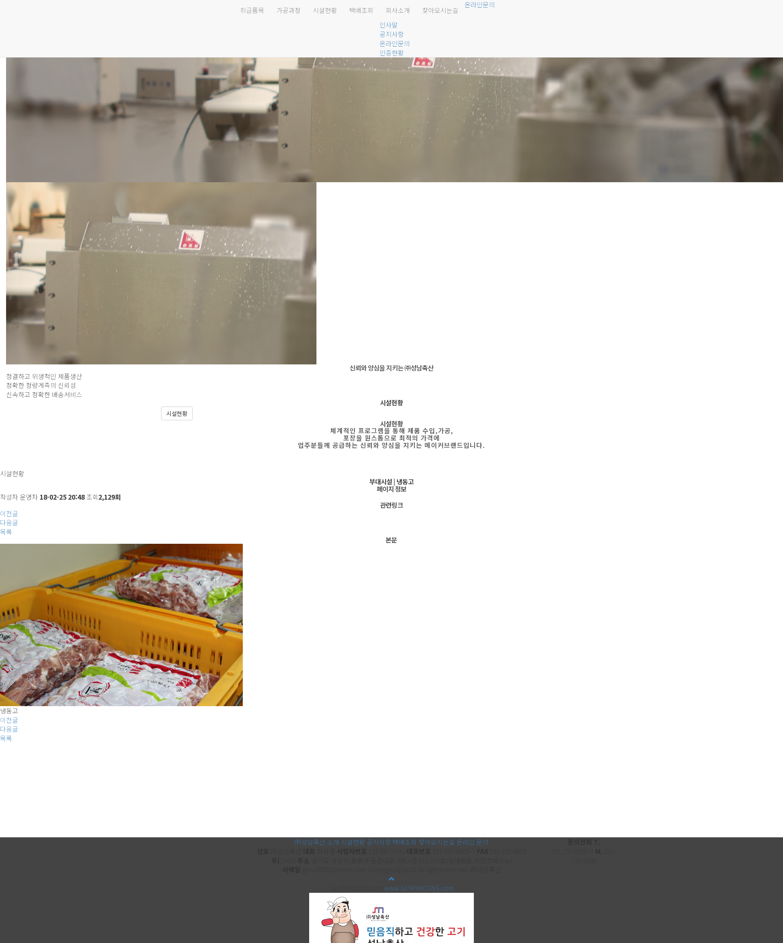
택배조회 (361, 10)
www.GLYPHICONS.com (419, 888)
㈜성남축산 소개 (317, 842)
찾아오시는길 (440, 10)
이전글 (9, 513)
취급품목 (252, 10)
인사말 (389, 25)
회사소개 (398, 10)
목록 (6, 531)
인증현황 (392, 52)
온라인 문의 (472, 842)
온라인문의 (395, 43)
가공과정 (288, 10)
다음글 (9, 522)
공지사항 (392, 34)
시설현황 (325, 10)
